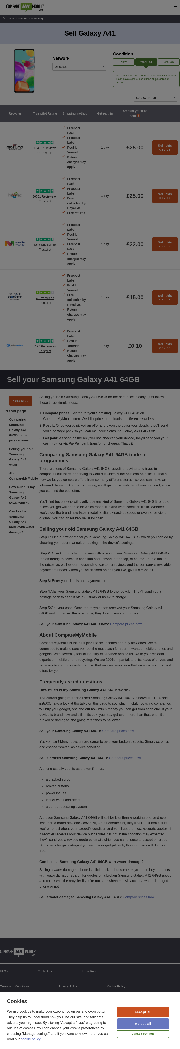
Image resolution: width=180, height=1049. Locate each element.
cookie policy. (31, 1039)
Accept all (143, 1012)
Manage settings (143, 1033)
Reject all (143, 1023)
